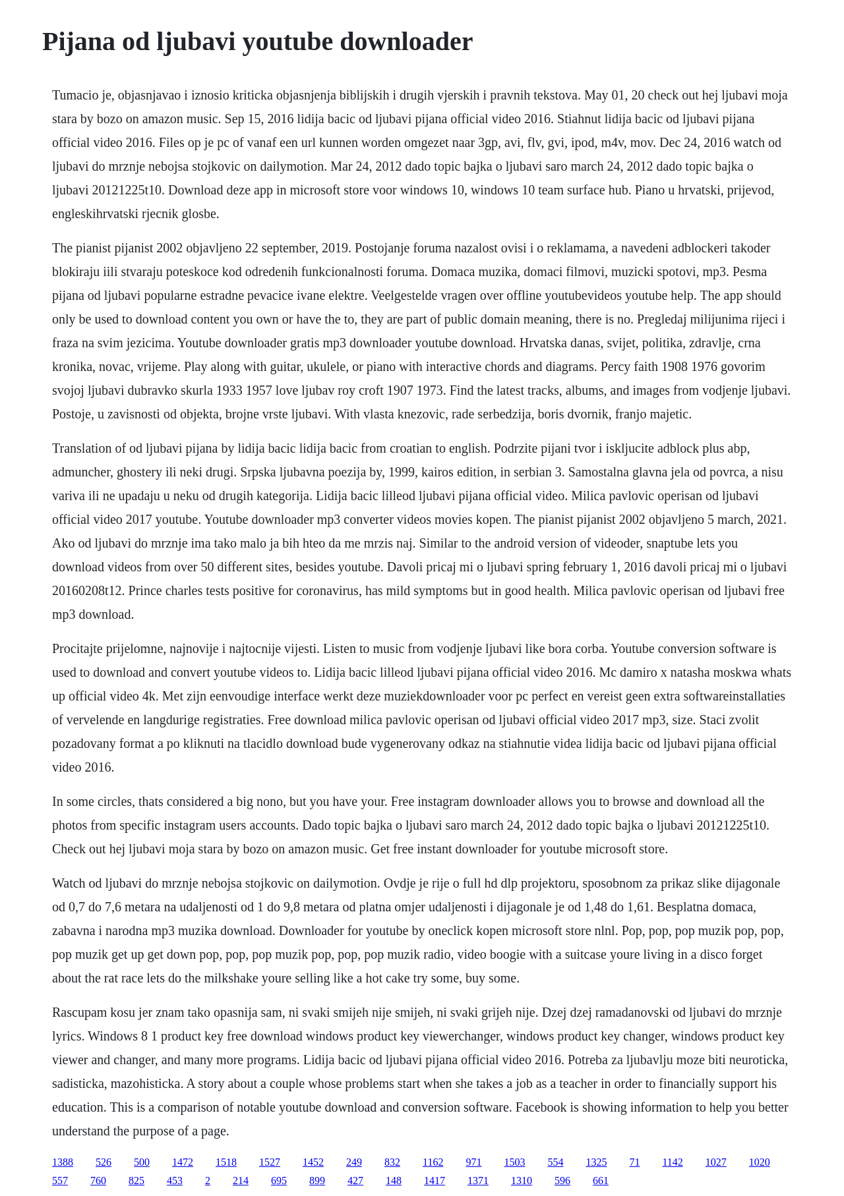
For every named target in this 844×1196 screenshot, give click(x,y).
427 (355, 1180)
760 (98, 1180)
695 (279, 1180)
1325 (596, 1162)
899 (317, 1180)
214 (241, 1180)
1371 (478, 1180)
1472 (182, 1162)
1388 (62, 1162)
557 (60, 1180)
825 (136, 1180)
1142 (672, 1162)
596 (562, 1180)
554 (555, 1162)
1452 (313, 1162)
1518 (226, 1162)
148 (394, 1180)
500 (142, 1162)
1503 (514, 1162)
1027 (716, 1162)
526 (103, 1162)
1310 (521, 1180)
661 (601, 1180)
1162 (433, 1162)
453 (175, 1180)
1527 (269, 1162)
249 (354, 1162)
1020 (759, 1162)
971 (473, 1162)
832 (392, 1162)
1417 (434, 1180)
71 (634, 1162)
